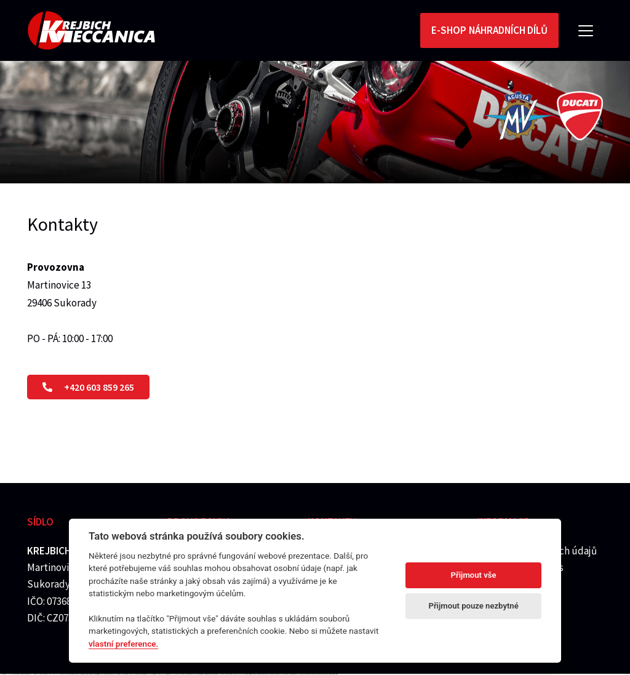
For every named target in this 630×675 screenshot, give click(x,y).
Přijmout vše (473, 575)
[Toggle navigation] (585, 31)
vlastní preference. (123, 644)
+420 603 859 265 (88, 387)
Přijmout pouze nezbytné (473, 605)
